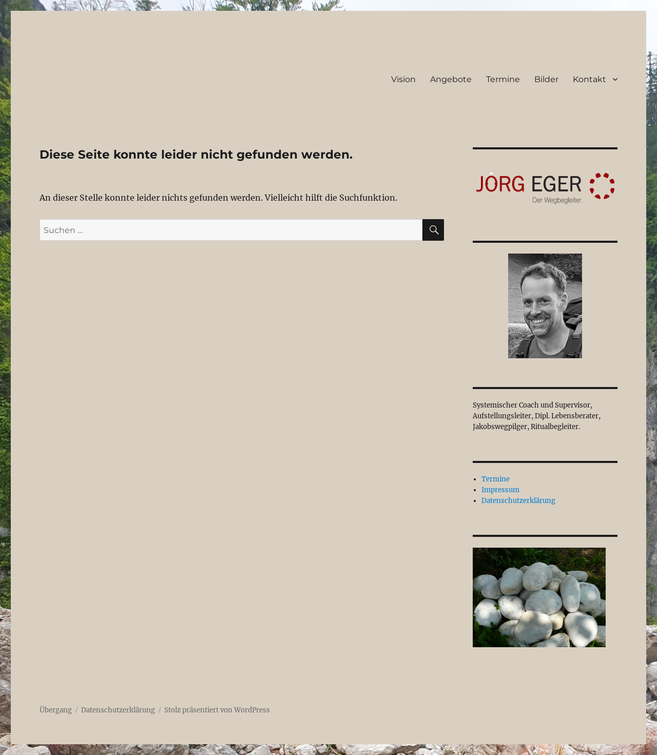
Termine (503, 79)
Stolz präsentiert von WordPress (217, 710)
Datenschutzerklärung (518, 500)
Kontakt (589, 79)
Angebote (451, 79)
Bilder (546, 79)
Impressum (500, 490)
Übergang (56, 710)
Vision (403, 79)
